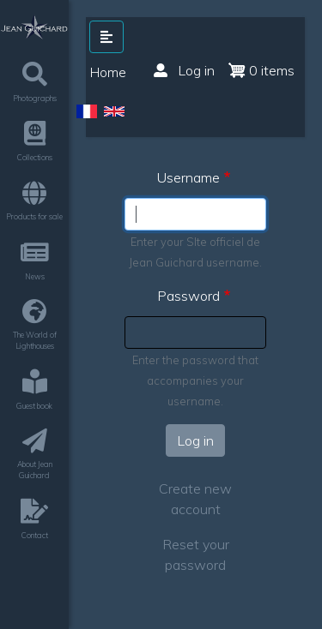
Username (188, 177)
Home (108, 72)
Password (188, 295)
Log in (184, 70)
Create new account (195, 499)
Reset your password (195, 554)
